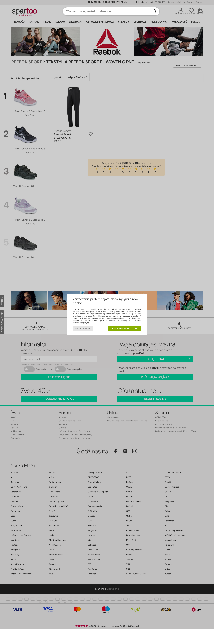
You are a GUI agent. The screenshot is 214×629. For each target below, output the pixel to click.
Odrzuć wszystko (83, 328)
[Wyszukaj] (154, 11)
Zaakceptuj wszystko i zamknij (124, 328)
